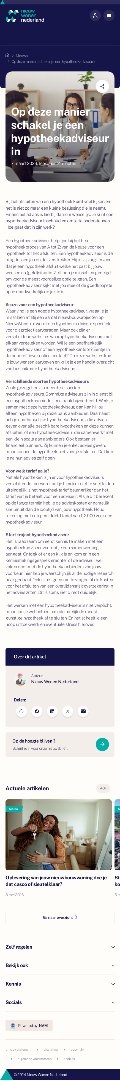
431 (103, 788)
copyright (77, 1049)
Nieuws (22, 56)
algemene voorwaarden (34, 1059)
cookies (69, 1059)
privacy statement (19, 1049)
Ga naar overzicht (60, 917)
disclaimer (51, 1049)
